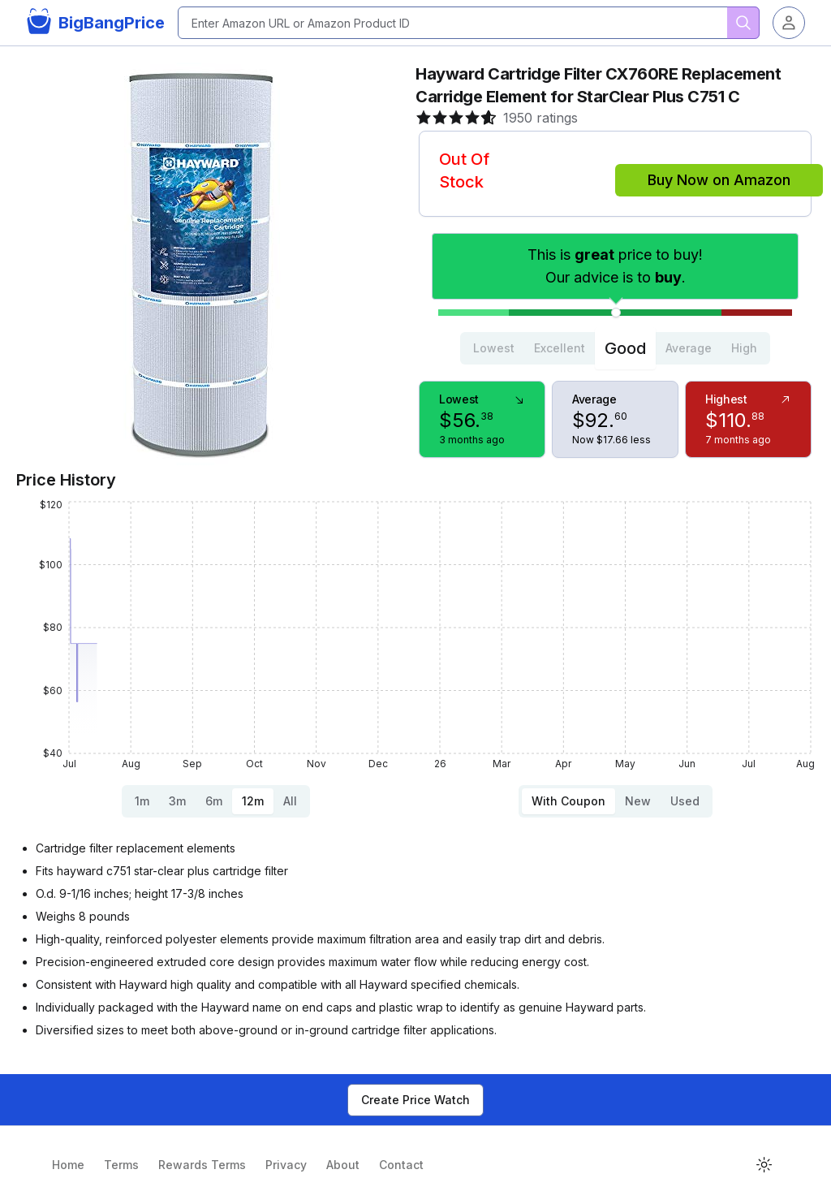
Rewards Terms (202, 1165)
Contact (401, 1165)
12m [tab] (253, 801)
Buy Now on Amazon (719, 179)
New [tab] (638, 801)
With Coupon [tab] (568, 801)
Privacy (286, 1165)
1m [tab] (142, 801)
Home (68, 1165)
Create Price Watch (415, 1100)
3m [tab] (177, 801)
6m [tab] (213, 801)
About (343, 1165)
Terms (121, 1165)
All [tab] (290, 801)
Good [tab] (625, 348)
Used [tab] (685, 801)
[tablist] (615, 348)
